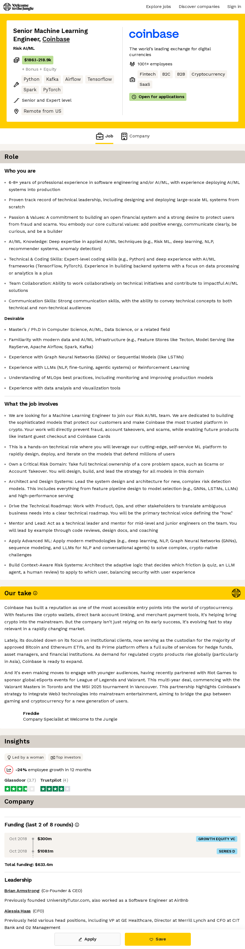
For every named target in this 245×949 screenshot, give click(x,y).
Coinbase (56, 39)
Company (135, 136)
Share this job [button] (28, 896)
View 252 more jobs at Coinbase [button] (46, 906)
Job (104, 136)
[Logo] (18, 7)
